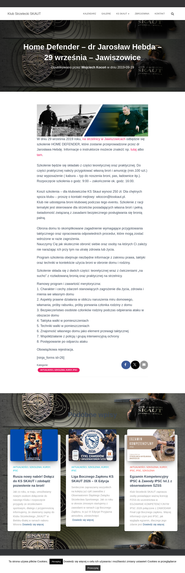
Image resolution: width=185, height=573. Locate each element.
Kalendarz (89, 13)
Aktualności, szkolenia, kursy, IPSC (58, 370)
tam (39, 155)
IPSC (138, 470)
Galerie (106, 13)
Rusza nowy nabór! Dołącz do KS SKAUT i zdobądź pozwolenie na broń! (33, 481)
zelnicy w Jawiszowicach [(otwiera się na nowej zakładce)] (108, 139)
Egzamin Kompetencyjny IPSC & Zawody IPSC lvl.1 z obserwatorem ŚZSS (151, 481)
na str (86, 139)
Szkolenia (148, 470)
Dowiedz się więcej (33, 524)
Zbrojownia (142, 13)
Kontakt (160, 13)
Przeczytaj (93, 568)
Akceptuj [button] (56, 561)
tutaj (134, 149)
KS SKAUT (122, 13)
